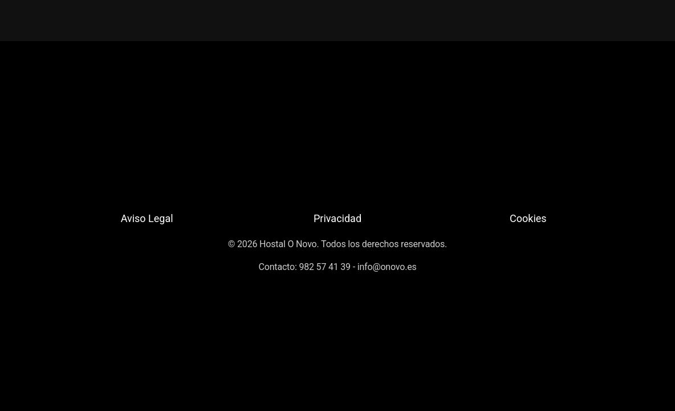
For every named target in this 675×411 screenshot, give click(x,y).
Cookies (528, 218)
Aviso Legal (147, 218)
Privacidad (337, 218)
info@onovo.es (387, 266)
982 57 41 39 (325, 266)
